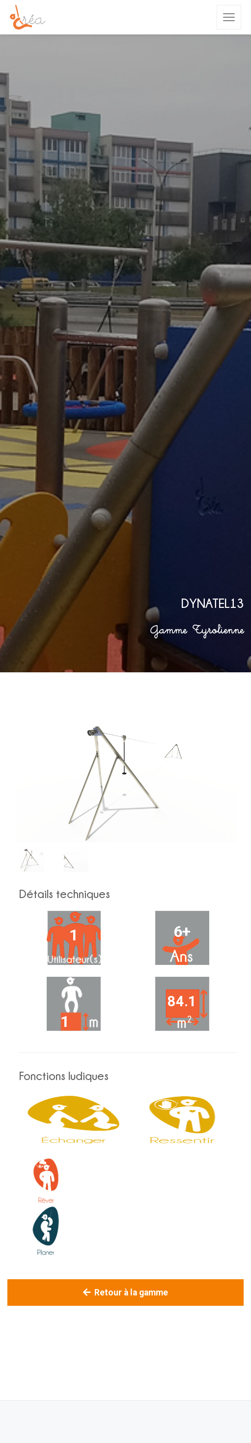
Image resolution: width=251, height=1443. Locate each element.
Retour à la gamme (125, 1292)
